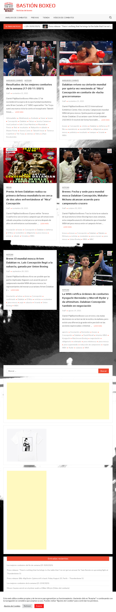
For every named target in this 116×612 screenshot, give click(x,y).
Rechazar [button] (27, 606)
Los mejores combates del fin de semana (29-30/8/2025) (30, 565)
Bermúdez (85, 332)
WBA (32, 236)
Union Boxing (75, 239)
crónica (85, 126)
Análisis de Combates (16, 17)
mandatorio (72, 129)
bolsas (20, 296)
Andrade (34, 118)
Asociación (10, 229)
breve (64, 233)
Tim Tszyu (20, 134)
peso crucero (96, 236)
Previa (8, 187)
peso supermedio (71, 344)
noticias (74, 236)
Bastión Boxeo (36, 5)
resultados (24, 127)
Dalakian (23, 121)
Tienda (46, 17)
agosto (65, 332)
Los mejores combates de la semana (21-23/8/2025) (28, 583)
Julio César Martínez (27, 124)
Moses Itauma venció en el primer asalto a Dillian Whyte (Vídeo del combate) (38, 588)
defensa (102, 126)
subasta (28, 302)
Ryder (71, 347)
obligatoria (97, 129)
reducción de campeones (90, 344)
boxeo (50, 118)
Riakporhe (35, 127)
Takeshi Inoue (38, 130)
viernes (30, 134)
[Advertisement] (58, 401)
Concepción (13, 121)
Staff (8, 93)
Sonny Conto (25, 130)
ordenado (77, 341)
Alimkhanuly (24, 118)
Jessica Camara (42, 121)
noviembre (19, 233)
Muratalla (42, 124)
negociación (95, 338)
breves (72, 233)
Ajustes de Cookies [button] (12, 606)
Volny (37, 134)
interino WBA (101, 335)
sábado (44, 127)
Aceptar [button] (39, 606)
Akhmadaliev (11, 118)
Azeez (42, 118)
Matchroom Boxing (80, 338)
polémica (73, 132)
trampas (92, 132)
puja (21, 302)
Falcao (31, 121)
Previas (35, 17)
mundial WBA (85, 129)
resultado (83, 132)
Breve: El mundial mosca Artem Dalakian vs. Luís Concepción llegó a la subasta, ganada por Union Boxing (29, 262)
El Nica (10, 233)
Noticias (28, 80)
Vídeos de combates (63, 17)
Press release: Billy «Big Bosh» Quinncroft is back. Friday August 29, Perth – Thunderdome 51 (45, 578)
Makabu (101, 233)
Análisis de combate (14, 80)
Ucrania (101, 132)
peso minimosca (89, 341)
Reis (15, 127)
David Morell (88, 335)
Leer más (19, 112)
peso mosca (42, 233)
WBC (91, 239)
